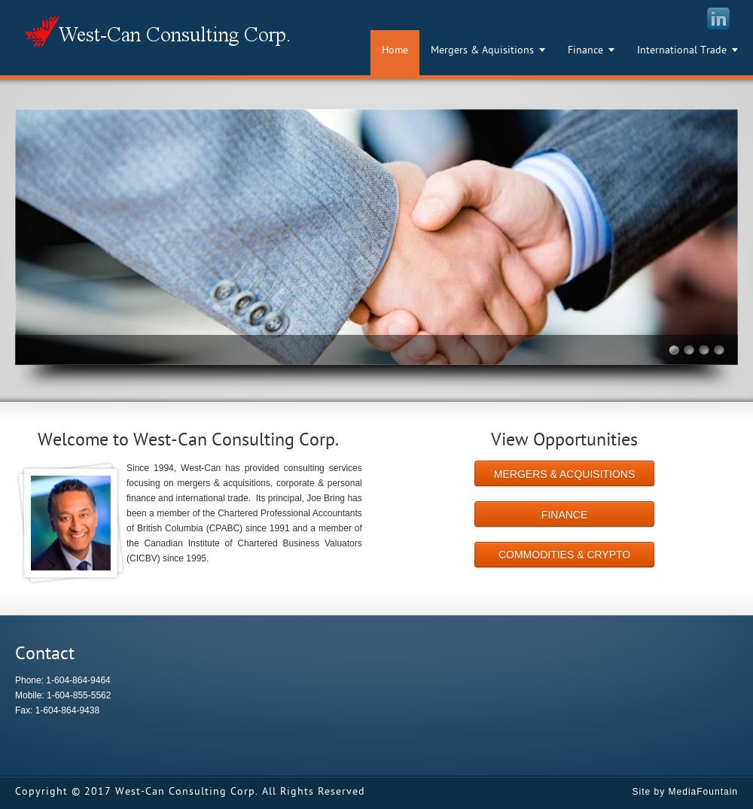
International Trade (682, 51)
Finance (585, 51)
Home (395, 51)
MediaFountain (703, 791)
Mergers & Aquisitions (482, 51)
